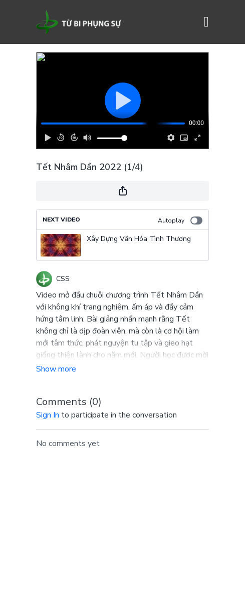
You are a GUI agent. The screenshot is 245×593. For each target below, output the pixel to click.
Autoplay (180, 220)
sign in (47, 415)
